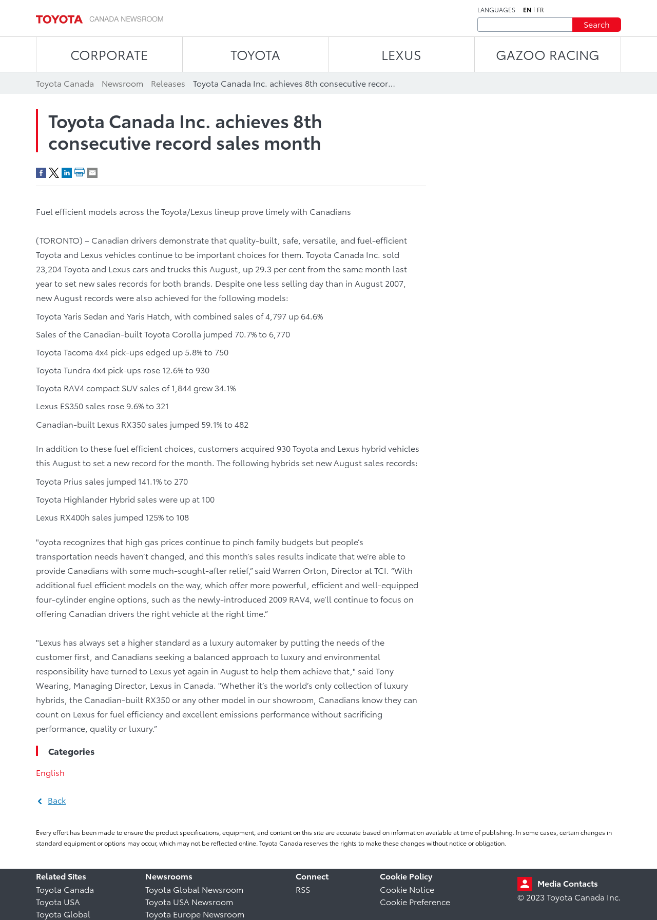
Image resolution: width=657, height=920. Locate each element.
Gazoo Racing (548, 54)
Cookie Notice (407, 889)
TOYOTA (255, 54)
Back (57, 800)
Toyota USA (58, 901)
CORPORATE (109, 54)
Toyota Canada (65, 889)
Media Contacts (567, 883)
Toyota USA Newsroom (189, 901)
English (50, 772)
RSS (303, 889)
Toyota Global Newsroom (194, 889)
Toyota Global (63, 913)
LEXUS (401, 54)
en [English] (527, 9)
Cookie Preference (415, 901)
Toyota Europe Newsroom (194, 913)
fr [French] (540, 9)
